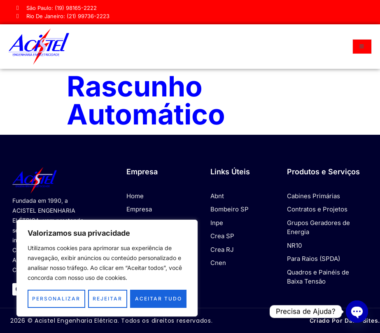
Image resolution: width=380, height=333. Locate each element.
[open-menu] (362, 46)
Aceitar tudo (158, 298)
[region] (107, 268)
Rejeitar (107, 298)
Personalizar (56, 298)
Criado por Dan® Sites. (345, 320)
